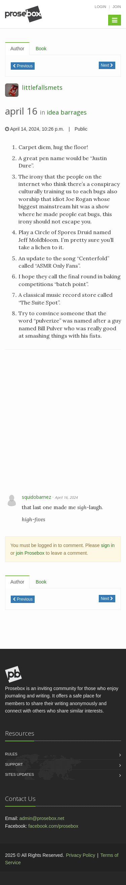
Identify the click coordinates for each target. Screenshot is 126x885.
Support (14, 764)
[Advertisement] (63, 422)
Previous (23, 66)
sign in (108, 545)
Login (100, 7)
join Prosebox (30, 553)
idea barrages (67, 112)
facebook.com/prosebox (53, 826)
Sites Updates (19, 774)
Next (107, 65)
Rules (11, 754)
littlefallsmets (42, 87)
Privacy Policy (80, 855)
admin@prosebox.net (41, 818)
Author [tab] (17, 48)
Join (117, 7)
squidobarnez (36, 497)
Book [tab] (41, 48)
